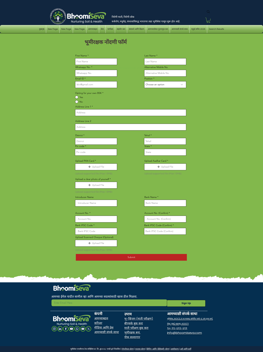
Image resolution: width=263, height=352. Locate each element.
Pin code (80, 146)
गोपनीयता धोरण (128, 348)
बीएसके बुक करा (133, 323)
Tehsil (147, 135)
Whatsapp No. (83, 67)
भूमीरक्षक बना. (132, 332)
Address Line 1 (83, 106)
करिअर (98, 323)
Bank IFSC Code (84, 225)
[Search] (208, 11)
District (79, 135)
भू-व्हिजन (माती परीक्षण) (138, 319)
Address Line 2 (83, 121)
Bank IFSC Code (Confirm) (158, 225)
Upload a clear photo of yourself (92, 179)
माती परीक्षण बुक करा (136, 328)
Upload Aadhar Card (155, 161)
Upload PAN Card (85, 161)
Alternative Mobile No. (156, 67)
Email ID (80, 78)
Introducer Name (84, 197)
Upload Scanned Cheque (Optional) (94, 237)
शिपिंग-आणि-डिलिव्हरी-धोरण (158, 348)
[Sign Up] (186, 303)
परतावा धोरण (140, 348)
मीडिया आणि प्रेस (103, 327)
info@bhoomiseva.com (184, 333)
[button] (208, 20)
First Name (81, 55)
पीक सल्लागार (132, 337)
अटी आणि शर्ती (185, 348)
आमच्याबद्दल (101, 318)
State (147, 146)
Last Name (150, 55)
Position (148, 78)
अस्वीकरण (175, 348)
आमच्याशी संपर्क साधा (106, 332)
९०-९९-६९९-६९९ (177, 328)
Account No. (82, 213)
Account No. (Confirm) (156, 213)
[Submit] (131, 257)
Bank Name (150, 197)
